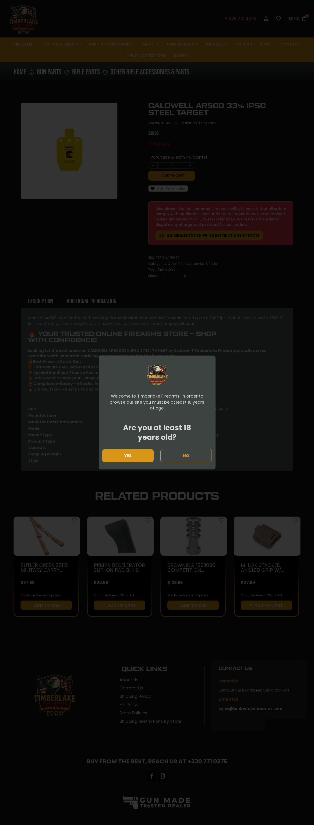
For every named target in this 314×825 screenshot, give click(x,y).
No (186, 455)
